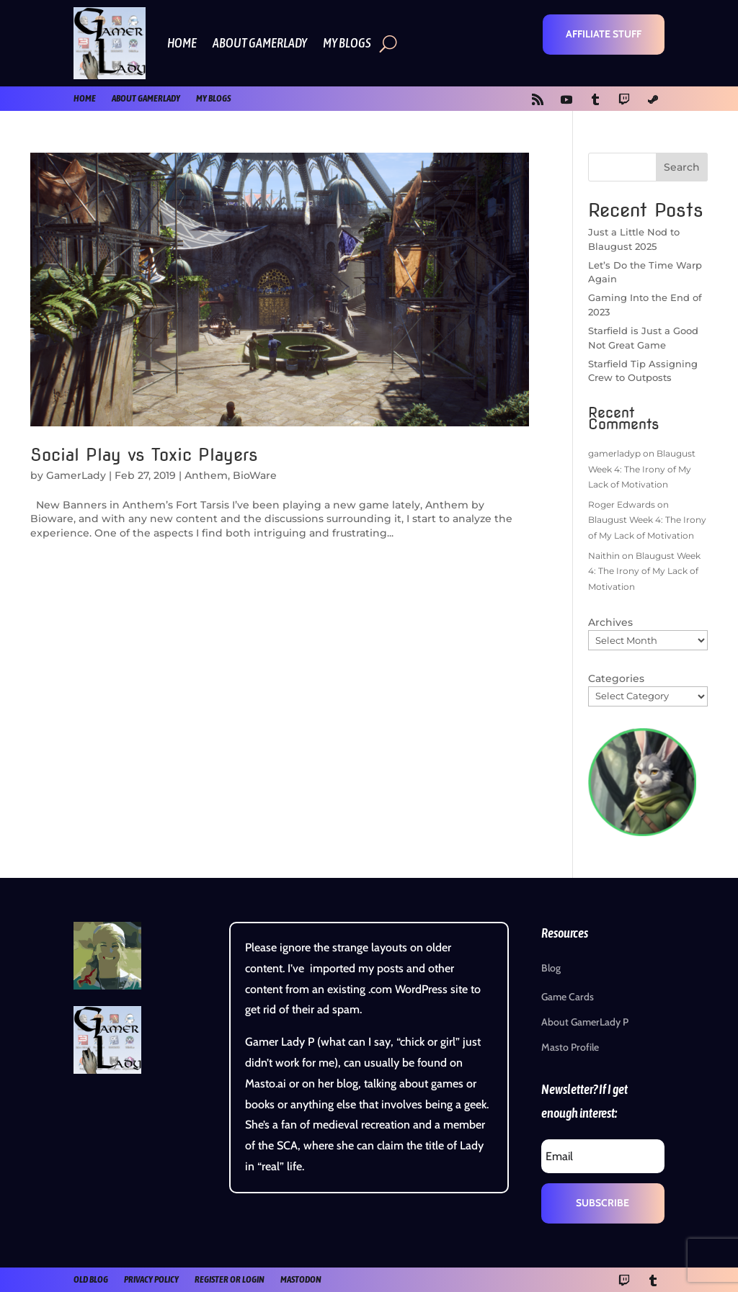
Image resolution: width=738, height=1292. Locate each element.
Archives (610, 622)
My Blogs (347, 42)
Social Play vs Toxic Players (144, 454)
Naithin (604, 555)
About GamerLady (260, 42)
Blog (551, 967)
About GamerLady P (584, 1021)
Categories (616, 678)
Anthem (206, 475)
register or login (229, 1279)
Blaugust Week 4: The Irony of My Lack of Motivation (641, 469)
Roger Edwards (621, 504)
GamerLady (76, 475)
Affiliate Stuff (603, 33)
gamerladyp (614, 453)
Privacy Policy (151, 1279)
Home (182, 42)
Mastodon (300, 1279)
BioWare (255, 475)
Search (682, 167)
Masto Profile (570, 1047)
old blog (91, 1279)
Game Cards (567, 996)
